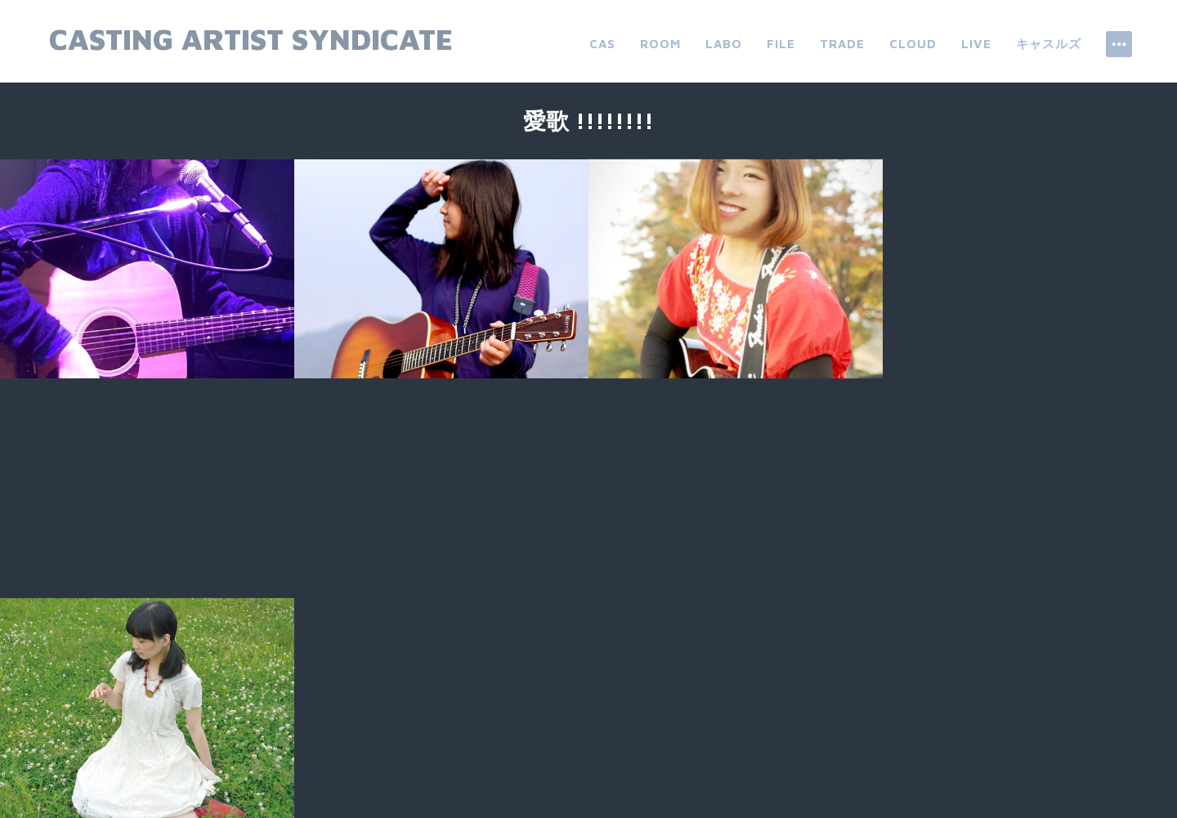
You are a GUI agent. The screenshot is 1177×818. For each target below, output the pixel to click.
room (660, 44)
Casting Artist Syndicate (251, 38)
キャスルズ (1048, 44)
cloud (913, 44)
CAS (602, 44)
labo (723, 44)
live (976, 44)
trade (842, 44)
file (781, 44)
